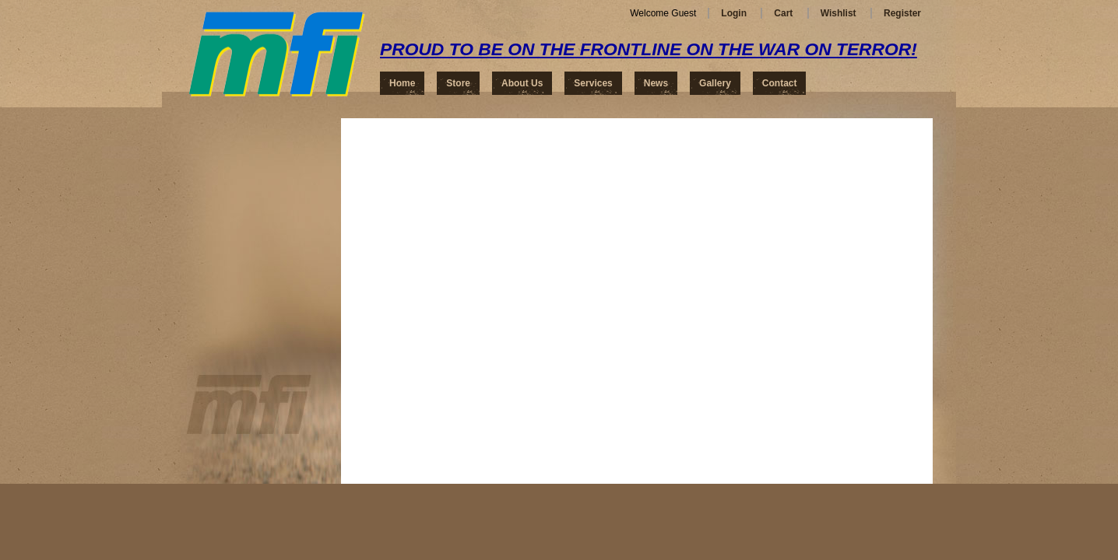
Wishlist (838, 13)
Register (902, 13)
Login (734, 13)
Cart (783, 13)
